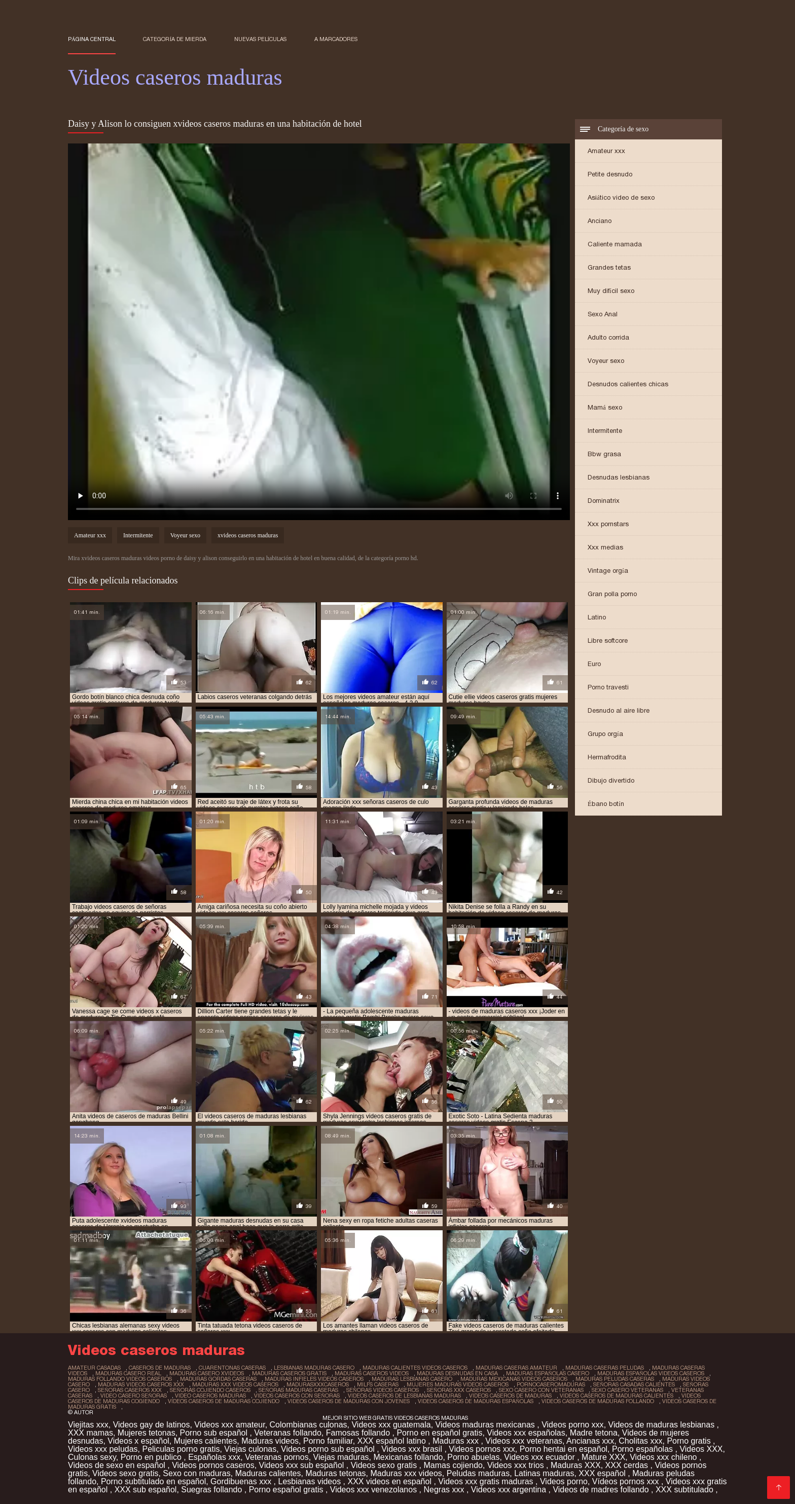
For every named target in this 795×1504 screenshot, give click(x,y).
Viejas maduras (341, 1457)
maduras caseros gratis (289, 1373)
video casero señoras (133, 1395)
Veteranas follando (287, 1432)
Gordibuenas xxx (242, 1481)
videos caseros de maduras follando (597, 1401)
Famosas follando (359, 1432)
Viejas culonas (250, 1449)
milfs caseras (378, 1384)
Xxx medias (605, 547)
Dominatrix (604, 500)
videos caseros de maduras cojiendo (223, 1401)
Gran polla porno (612, 594)
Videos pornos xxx (482, 1449)
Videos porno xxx (572, 1424)
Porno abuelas (473, 1457)
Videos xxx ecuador (540, 1457)
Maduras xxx (456, 1441)
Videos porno (564, 1481)
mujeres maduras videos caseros (458, 1384)
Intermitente (605, 430)
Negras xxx (444, 1489)
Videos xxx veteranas (523, 1441)
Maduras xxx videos (406, 1473)
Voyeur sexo (606, 360)
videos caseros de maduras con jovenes (348, 1401)
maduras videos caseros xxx (141, 1384)
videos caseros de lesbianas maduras (404, 1395)
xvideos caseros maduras (248, 535)
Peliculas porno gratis (181, 1449)
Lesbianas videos (310, 1481)
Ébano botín (606, 804)
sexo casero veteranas (627, 1390)
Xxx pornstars (608, 524)
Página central (92, 39)
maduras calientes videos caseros (415, 1368)
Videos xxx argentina (510, 1489)
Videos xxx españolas (526, 1432)
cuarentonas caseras (232, 1368)
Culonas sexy (92, 1457)
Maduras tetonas (335, 1473)
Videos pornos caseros (213, 1465)
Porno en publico (152, 1457)
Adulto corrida (608, 337)
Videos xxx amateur (229, 1424)
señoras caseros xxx (130, 1390)
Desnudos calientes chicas (628, 384)
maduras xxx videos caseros (235, 1384)
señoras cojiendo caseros (210, 1390)
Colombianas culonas (308, 1424)
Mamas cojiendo (453, 1465)
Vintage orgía (608, 570)
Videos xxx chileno (664, 1457)
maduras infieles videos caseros (314, 1379)
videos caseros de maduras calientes (616, 1395)
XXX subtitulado (685, 1489)
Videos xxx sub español (302, 1465)
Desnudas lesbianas (618, 477)
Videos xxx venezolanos (374, 1489)
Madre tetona (594, 1432)
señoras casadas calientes (634, 1384)
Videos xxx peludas (103, 1449)
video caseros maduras (210, 1395)
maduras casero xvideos (206, 1373)
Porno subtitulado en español (153, 1481)
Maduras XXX (576, 1465)
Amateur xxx (606, 151)
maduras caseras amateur (516, 1368)
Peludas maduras (478, 1473)
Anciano (599, 221)
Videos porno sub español (329, 1449)
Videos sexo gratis (385, 1465)
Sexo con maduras (196, 1473)
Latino (597, 617)
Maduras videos (270, 1441)
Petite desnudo (610, 174)
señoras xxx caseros (459, 1390)
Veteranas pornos (276, 1457)
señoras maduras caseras (298, 1390)
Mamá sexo (605, 407)
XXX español (603, 1473)
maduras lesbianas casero (412, 1379)
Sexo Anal (603, 314)
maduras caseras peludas (604, 1368)
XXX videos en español (390, 1481)
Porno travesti (608, 687)
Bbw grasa (604, 454)
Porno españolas (643, 1449)
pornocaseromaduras (551, 1384)
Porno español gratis (287, 1489)
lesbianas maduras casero (314, 1368)
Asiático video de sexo (621, 197)
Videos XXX (700, 1449)
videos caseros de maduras (510, 1395)
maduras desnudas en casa (457, 1373)
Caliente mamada (615, 244)
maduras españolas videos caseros (650, 1373)
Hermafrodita (607, 757)
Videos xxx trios (516, 1465)
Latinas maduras (544, 1473)
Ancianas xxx (590, 1441)
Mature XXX (603, 1457)
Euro (594, 664)
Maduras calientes (268, 1473)
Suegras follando (212, 1489)
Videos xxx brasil (412, 1449)
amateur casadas (94, 1368)
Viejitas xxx (88, 1424)
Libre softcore (608, 640)
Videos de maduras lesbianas (662, 1424)
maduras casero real (128, 1373)
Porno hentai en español (563, 1449)
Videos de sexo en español (117, 1465)
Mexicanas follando (408, 1457)
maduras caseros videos (372, 1373)
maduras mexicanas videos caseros (513, 1379)
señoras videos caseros (382, 1390)
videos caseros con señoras (297, 1395)
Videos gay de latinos (151, 1424)
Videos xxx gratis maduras (486, 1481)
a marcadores (335, 39)
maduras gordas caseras (218, 1379)
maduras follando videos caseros (120, 1379)
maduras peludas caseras (614, 1379)
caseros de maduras (160, 1368)
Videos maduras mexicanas (486, 1424)
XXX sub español (146, 1489)
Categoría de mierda (174, 39)
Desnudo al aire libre (618, 710)
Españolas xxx (214, 1457)
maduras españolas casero (547, 1373)
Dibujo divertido (611, 780)
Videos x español (138, 1441)
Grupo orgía (605, 734)
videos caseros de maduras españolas (475, 1401)
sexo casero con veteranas (541, 1390)
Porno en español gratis (439, 1432)
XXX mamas (90, 1432)
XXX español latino (392, 1441)
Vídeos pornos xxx (626, 1481)
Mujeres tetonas (146, 1432)
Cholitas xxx (640, 1441)
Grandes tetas (609, 267)
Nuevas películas (260, 39)
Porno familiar (328, 1441)
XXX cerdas (628, 1465)
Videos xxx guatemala (390, 1424)
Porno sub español (215, 1432)
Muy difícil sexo (611, 291)
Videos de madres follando (602, 1489)
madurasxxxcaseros (317, 1384)
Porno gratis (690, 1441)
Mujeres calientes (205, 1441)
